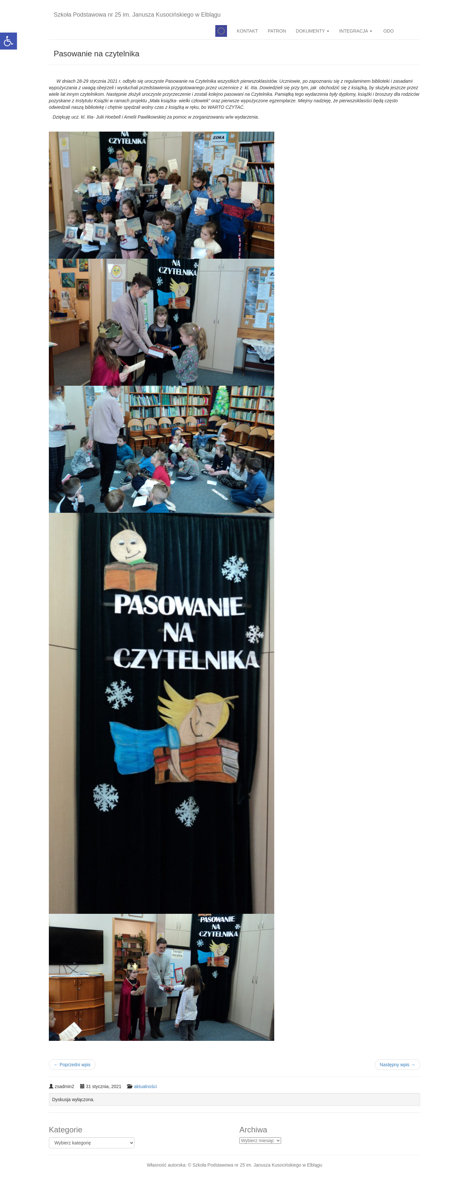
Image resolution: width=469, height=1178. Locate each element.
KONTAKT (247, 31)
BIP (409, 31)
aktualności (145, 1086)
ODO (388, 31)
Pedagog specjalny (221, 31)
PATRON (277, 31)
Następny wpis (397, 1064)
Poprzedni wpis (72, 1064)
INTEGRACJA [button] (355, 31)
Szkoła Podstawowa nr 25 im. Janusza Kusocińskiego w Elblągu (137, 14)
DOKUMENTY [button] (312, 31)
